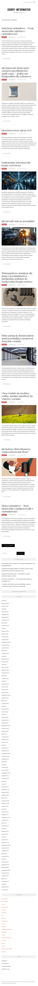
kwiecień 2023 (5, 684)
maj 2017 (4, 828)
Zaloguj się (4, 960)
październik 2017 (6, 817)
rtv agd (3, 935)
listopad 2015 (5, 867)
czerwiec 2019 (5, 778)
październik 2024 (6, 642)
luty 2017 (4, 837)
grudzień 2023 (5, 670)
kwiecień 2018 (5, 803)
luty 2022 (4, 714)
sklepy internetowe (6, 937)
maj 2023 (4, 681)
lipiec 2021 (4, 734)
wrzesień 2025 (5, 620)
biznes (4, 37)
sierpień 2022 (5, 698)
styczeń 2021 (5, 748)
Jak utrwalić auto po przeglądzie (18, 221)
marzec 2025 (5, 634)
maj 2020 (4, 764)
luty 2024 (4, 664)
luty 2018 (4, 809)
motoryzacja (5, 921)
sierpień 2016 (5, 850)
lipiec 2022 (4, 700)
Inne (3, 915)
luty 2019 (4, 784)
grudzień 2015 (5, 864)
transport (4, 940)
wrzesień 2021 (5, 728)
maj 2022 (4, 706)
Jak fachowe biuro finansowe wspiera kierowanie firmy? (16, 450)
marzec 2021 (5, 742)
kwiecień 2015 (5, 887)
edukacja (4, 912)
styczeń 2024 (5, 667)
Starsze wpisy (9, 545)
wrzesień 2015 (5, 873)
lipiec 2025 (4, 623)
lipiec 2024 (4, 650)
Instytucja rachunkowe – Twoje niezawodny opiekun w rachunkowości (18, 31)
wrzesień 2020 (5, 756)
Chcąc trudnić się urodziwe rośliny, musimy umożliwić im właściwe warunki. (17, 396)
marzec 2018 (5, 806)
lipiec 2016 (4, 853)
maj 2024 (4, 656)
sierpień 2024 (5, 648)
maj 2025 (4, 628)
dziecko (4, 910)
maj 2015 (4, 884)
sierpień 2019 (5, 775)
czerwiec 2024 (5, 653)
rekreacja (4, 932)
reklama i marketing (7, 929)
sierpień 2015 (5, 876)
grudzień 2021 (5, 720)
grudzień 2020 (5, 750)
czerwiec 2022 (5, 703)
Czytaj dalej (6, 58)
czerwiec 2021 (5, 737)
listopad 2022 (5, 692)
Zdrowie (4, 951)
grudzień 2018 (5, 789)
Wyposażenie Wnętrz (7, 949)
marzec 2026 (5, 606)
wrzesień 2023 (5, 673)
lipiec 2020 (4, 762)
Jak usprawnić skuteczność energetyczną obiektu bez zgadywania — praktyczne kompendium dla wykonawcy (16, 72)
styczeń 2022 (5, 717)
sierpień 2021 (5, 731)
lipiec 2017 (4, 823)
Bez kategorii (5, 901)
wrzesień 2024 (5, 645)
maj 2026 (4, 600)
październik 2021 (6, 725)
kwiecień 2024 (5, 659)
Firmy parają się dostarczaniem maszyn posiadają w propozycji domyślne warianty (18, 338)
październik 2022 (6, 695)
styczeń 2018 (5, 812)
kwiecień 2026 (5, 603)
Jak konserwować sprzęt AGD (17, 130)
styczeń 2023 (5, 689)
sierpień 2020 (5, 759)
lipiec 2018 (4, 798)
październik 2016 (6, 845)
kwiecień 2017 (5, 831)
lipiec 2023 (4, 675)
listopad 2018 (5, 792)
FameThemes (13, 983)
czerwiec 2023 (5, 678)
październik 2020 (6, 753)
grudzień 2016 (5, 842)
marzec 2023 (5, 687)
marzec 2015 (5, 889)
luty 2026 (4, 609)
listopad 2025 (5, 617)
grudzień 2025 (5, 614)
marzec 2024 (5, 661)
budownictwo (5, 907)
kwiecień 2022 (5, 709)
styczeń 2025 (5, 636)
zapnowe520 (12, 37)
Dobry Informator (19, 9)
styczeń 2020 (5, 770)
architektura (5, 899)
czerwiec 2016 (5, 856)
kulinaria (4, 918)
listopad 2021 (5, 723)
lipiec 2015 (4, 878)
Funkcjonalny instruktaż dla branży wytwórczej (16, 164)
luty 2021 (4, 745)
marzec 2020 (5, 767)
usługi (3, 946)
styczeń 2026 (5, 611)
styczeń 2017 (5, 839)
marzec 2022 (5, 712)
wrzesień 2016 (5, 848)
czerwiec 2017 (5, 826)
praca (3, 924)
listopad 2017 (5, 814)
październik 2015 (6, 870)
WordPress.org (5, 969)
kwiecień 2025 (5, 631)
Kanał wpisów (5, 963)
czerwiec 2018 (5, 801)
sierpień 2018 (5, 795)
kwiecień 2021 (5, 739)
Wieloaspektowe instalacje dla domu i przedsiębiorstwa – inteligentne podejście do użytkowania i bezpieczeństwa (17, 277)
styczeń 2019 (5, 787)
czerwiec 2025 (5, 625)
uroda (3, 943)
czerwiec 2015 (5, 881)
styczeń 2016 (5, 862)
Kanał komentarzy (6, 966)
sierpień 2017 (5, 820)
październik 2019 (6, 773)
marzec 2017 (5, 834)
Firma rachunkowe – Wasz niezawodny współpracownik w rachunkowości (17, 508)
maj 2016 (4, 859)
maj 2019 (4, 781)
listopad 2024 (5, 639)
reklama (4, 926)
